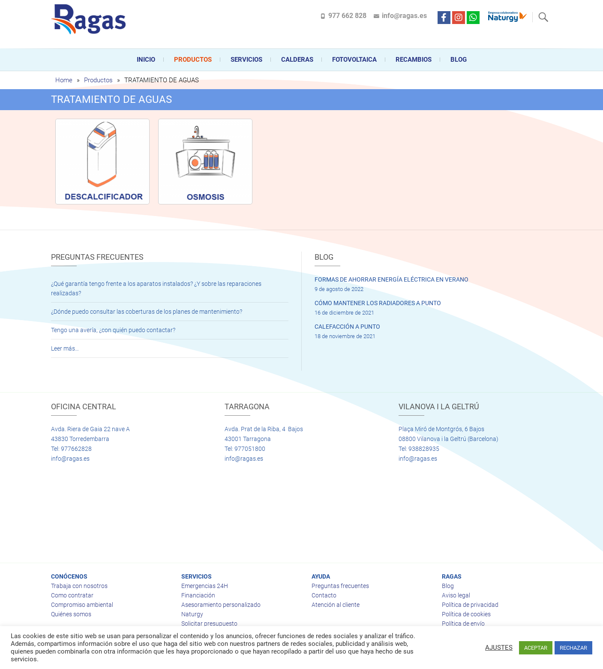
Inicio (146, 59)
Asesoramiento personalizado (221, 604)
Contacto (324, 595)
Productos (193, 59)
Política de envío (463, 623)
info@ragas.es (404, 16)
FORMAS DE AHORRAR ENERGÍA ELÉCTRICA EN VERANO (391, 279)
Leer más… (65, 348)
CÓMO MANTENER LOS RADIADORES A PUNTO (378, 303)
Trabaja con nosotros (79, 585)
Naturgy (192, 614)
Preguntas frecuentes (340, 585)
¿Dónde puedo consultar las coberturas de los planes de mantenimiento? (146, 311)
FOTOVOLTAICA (354, 59)
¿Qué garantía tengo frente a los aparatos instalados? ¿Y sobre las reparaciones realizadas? (156, 288)
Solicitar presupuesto (209, 623)
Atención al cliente (336, 604)
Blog (458, 59)
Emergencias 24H (204, 585)
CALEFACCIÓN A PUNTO (347, 326)
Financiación (198, 595)
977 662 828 (347, 16)
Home (63, 80)
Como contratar (72, 595)
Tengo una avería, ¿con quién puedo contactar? (113, 330)
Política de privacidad (470, 604)
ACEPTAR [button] (535, 648)
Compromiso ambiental (82, 604)
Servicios (246, 59)
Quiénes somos (71, 614)
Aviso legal (456, 595)
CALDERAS (297, 59)
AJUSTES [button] (499, 647)
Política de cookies (466, 614)
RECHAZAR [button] (573, 648)
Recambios (414, 59)
